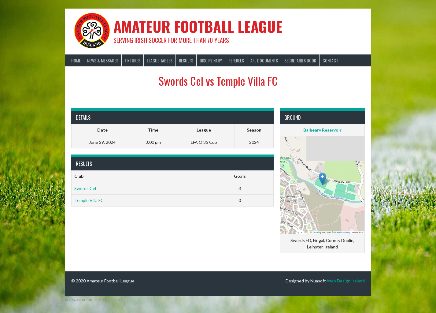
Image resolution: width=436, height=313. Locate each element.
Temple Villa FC (89, 200)
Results (186, 60)
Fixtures (132, 60)
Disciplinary (211, 60)
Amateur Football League (198, 26)
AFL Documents (264, 60)
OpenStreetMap (342, 232)
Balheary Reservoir (322, 129)
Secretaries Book (300, 60)
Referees (236, 60)
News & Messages (102, 60)
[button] (322, 179)
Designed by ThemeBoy (350, 300)
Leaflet (315, 232)
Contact (330, 60)
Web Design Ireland (346, 280)
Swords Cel (85, 188)
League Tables (159, 60)
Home (76, 60)
